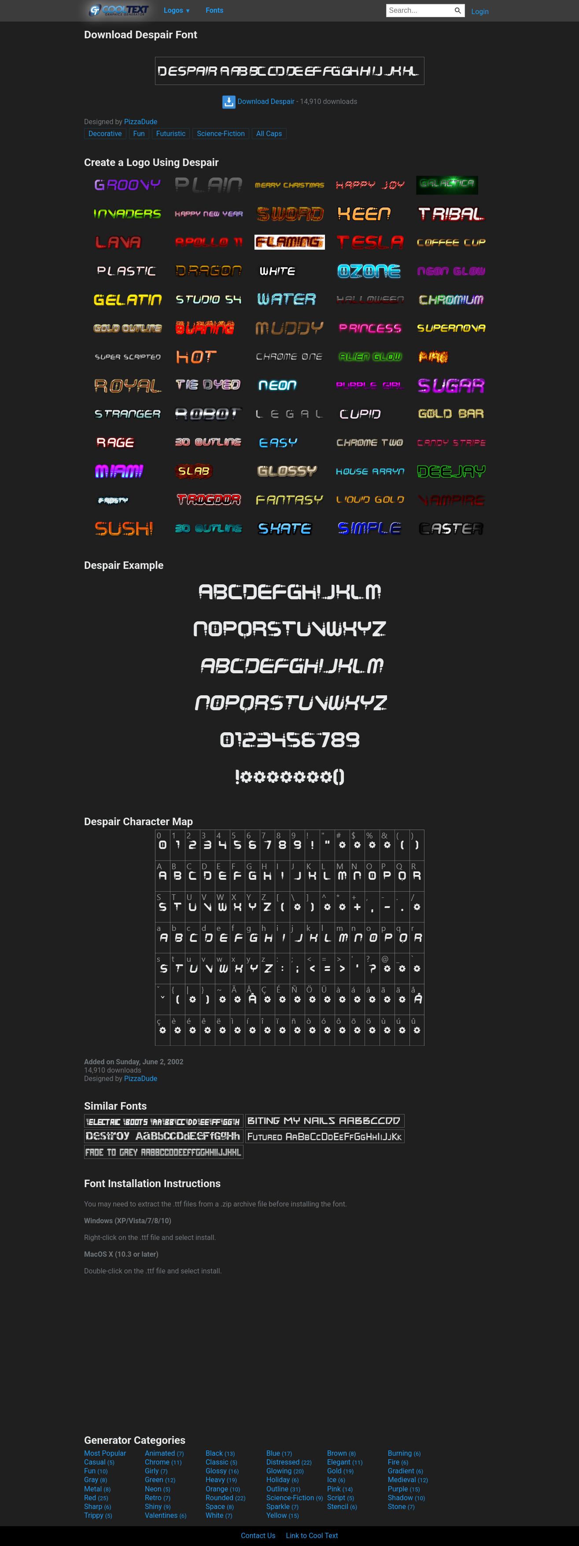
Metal (97, 1489)
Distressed (289, 1462)
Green (160, 1480)
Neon (157, 1489)
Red (96, 1498)
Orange (223, 1489)
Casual (99, 1462)
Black (220, 1453)
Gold (340, 1471)
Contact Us (258, 1535)
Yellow (282, 1515)
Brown (341, 1453)
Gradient (405, 1471)
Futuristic (171, 133)
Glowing (285, 1471)
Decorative (105, 133)
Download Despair (258, 101)
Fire (398, 1462)
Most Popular (105, 1453)
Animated (164, 1453)
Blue (279, 1453)
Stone (401, 1506)
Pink (340, 1489)
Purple (404, 1489)
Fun (139, 133)
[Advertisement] (42, 160)
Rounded (226, 1498)
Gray (95, 1480)
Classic (221, 1462)
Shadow (406, 1498)
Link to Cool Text (312, 1535)
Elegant (345, 1462)
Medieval (408, 1480)
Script (340, 1498)
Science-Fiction (221, 133)
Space (220, 1506)
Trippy (98, 1515)
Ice (336, 1480)
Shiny (158, 1506)
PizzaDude (140, 122)
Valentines (166, 1515)
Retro (157, 1498)
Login (480, 11)
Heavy (221, 1480)
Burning (404, 1453)
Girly (156, 1471)
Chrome (163, 1462)
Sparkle (282, 1506)
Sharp (97, 1506)
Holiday (282, 1480)
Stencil (342, 1506)
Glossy (222, 1471)
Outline (283, 1489)
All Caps (269, 133)
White (219, 1515)
